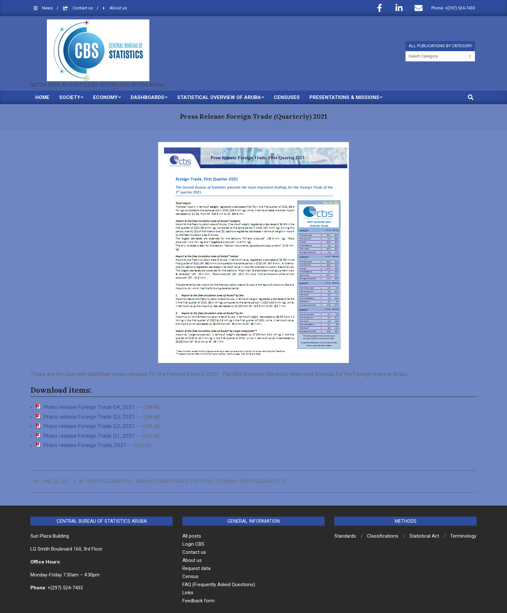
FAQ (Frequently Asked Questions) (218, 584)
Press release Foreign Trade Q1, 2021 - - (93, 435)
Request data (196, 568)
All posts (191, 536)
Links (187, 593)
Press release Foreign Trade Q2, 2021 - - (93, 426)
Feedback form (198, 601)
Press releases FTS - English (119, 481)
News (48, 7)
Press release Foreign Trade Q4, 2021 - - (93, 407)
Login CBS (193, 544)
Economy (227, 481)
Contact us (83, 7)
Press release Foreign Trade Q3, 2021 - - (93, 416)
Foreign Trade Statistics (184, 481)
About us (118, 7)
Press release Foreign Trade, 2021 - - (89, 445)
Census (190, 576)
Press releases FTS (263, 481)
